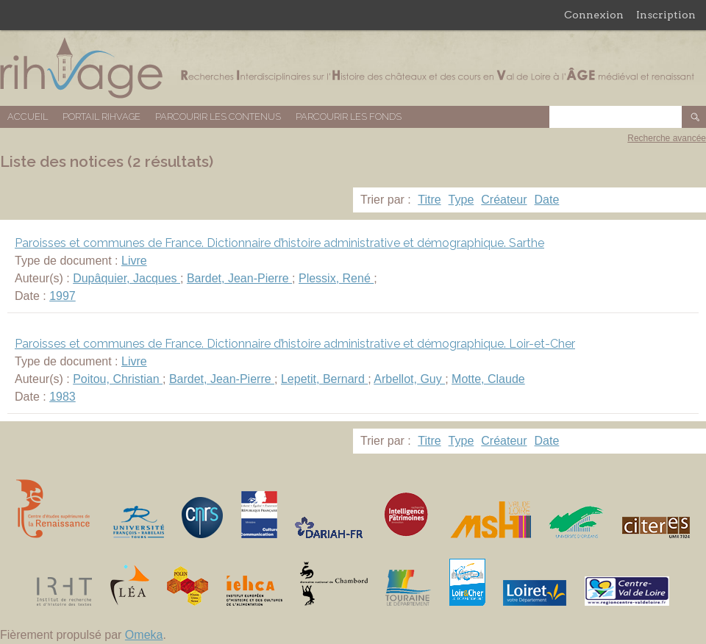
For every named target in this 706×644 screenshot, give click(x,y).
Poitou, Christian (118, 379)
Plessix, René (336, 278)
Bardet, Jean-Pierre (239, 278)
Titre (429, 199)
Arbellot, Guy (409, 379)
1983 (62, 396)
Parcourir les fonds (349, 116)
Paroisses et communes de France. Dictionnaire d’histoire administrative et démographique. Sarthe (279, 243)
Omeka (144, 635)
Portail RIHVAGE (101, 116)
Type (461, 199)
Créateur (504, 199)
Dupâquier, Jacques (126, 278)
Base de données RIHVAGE (353, 68)
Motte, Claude (488, 379)
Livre (134, 260)
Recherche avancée (666, 138)
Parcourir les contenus (218, 116)
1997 (62, 296)
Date (547, 199)
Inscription (666, 15)
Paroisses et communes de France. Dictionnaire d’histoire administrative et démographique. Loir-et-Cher (295, 344)
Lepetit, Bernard (324, 379)
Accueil (27, 116)
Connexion (594, 15)
